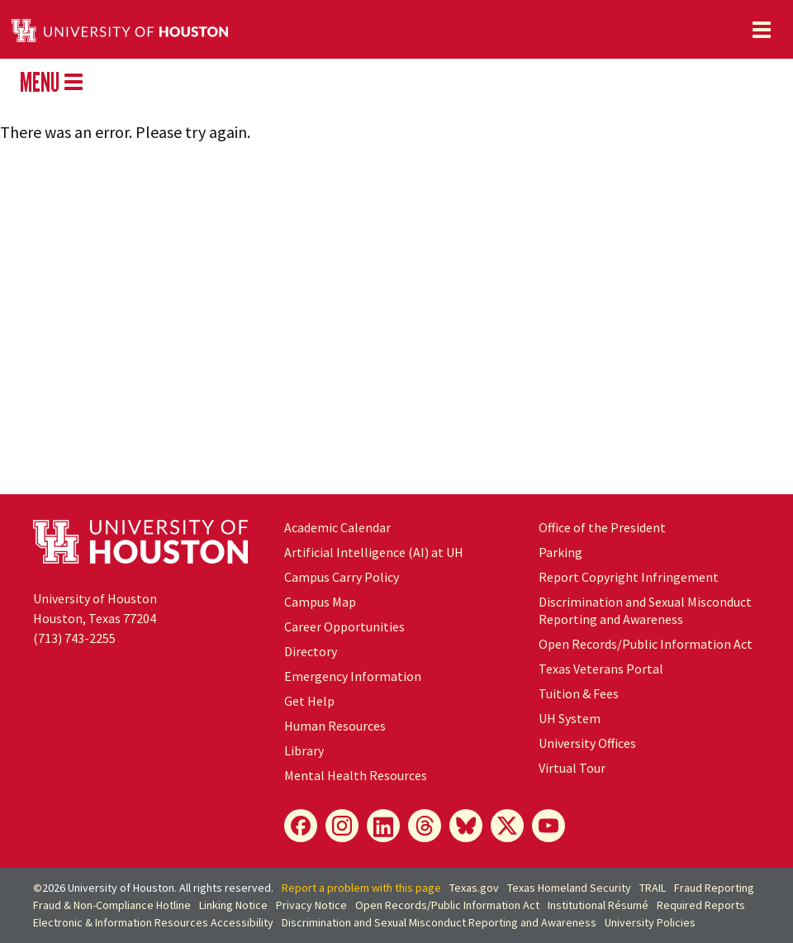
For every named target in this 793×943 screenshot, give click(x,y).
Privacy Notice (311, 905)
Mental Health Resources (355, 775)
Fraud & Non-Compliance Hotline (112, 905)
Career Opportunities (344, 626)
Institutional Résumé (598, 905)
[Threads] (424, 825)
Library (304, 750)
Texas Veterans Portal (601, 668)
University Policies (650, 922)
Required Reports (701, 905)
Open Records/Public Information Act (646, 644)
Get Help (309, 701)
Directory (310, 651)
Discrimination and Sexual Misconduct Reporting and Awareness (645, 610)
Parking (560, 552)
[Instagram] (342, 825)
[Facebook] (300, 825)
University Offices (587, 743)
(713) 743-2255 (74, 638)
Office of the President (602, 527)
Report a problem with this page (361, 887)
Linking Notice (233, 905)
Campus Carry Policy (341, 577)
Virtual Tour (572, 768)
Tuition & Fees (579, 693)
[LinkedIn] (383, 825)
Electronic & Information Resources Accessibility (153, 922)
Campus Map (320, 601)
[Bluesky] (465, 825)
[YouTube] (548, 825)
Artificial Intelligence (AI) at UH (373, 552)
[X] (507, 825)
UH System (570, 718)
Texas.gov (474, 887)
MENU (51, 82)
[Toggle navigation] (761, 29)
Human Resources (335, 725)
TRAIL (652, 887)
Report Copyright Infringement (629, 577)
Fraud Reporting (714, 887)
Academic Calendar (337, 527)
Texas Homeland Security (569, 887)
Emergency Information (352, 676)
